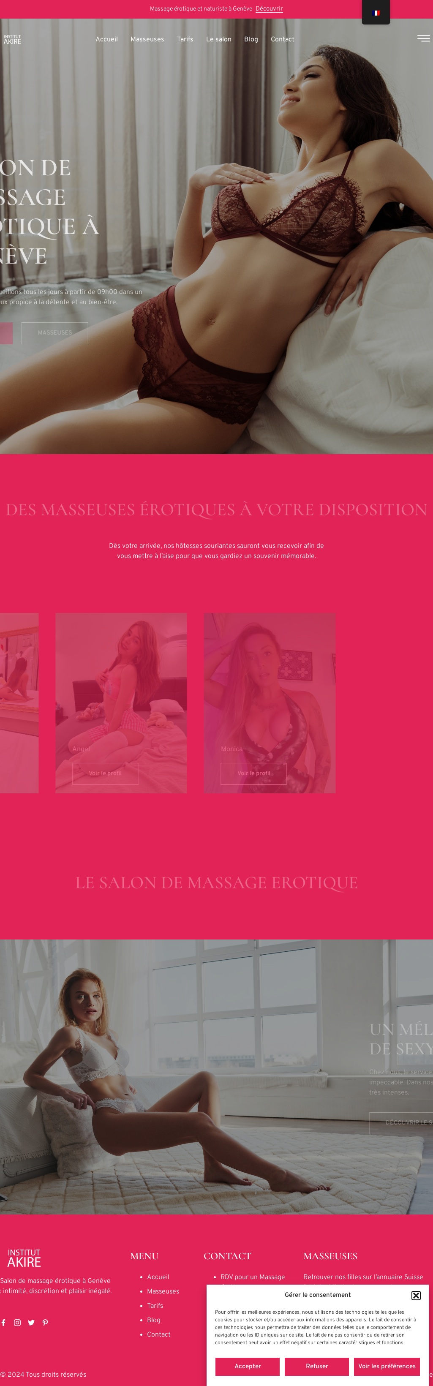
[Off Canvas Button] (423, 39)
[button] (416, 1326)
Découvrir (269, 9)
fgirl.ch (313, 1287)
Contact (282, 39)
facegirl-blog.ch (326, 1297)
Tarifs (185, 39)
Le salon (218, 39)
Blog (251, 39)
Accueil (106, 39)
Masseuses (147, 39)
